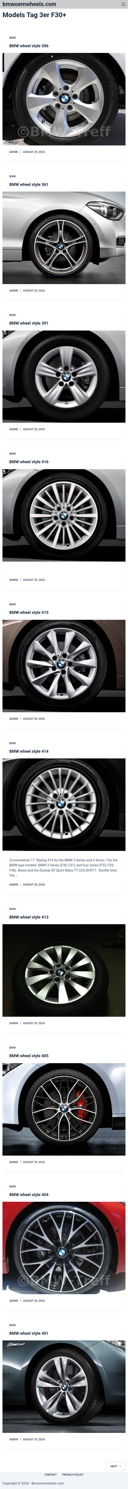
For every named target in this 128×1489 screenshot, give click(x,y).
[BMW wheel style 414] (63, 804)
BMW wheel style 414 (28, 751)
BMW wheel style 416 (28, 461)
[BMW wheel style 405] (63, 1109)
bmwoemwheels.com (29, 4)
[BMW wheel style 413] (63, 970)
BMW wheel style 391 (28, 323)
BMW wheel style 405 (28, 1055)
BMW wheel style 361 (28, 184)
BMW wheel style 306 (28, 45)
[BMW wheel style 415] (63, 666)
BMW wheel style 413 (28, 917)
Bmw (12, 37)
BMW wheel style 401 (28, 1333)
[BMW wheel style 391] (63, 376)
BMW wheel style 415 (28, 612)
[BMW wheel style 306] (63, 99)
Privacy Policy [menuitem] (73, 1474)
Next (115, 1466)
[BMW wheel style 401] (63, 1386)
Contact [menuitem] (50, 1474)
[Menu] (123, 4)
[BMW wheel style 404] (63, 1248)
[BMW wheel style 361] (63, 238)
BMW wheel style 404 (28, 1194)
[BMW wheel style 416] (63, 515)
